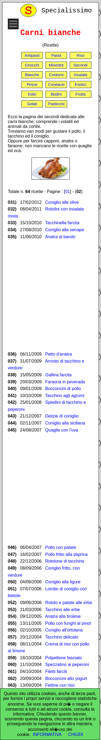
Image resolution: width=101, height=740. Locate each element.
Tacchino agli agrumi (65, 395)
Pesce (32, 84)
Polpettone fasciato (63, 657)
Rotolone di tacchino (64, 561)
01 (67, 191)
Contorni (56, 75)
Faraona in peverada (65, 382)
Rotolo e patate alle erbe (68, 602)
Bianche (32, 75)
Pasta (56, 55)
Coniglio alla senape (64, 229)
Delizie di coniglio (62, 416)
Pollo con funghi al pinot (68, 623)
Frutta (80, 94)
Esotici (80, 84)
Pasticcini (56, 104)
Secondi (81, 65)
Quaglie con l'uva (61, 430)
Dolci (32, 94)
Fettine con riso (60, 685)
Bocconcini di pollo (63, 388)
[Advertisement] (50, 295)
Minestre (56, 65)
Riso (81, 55)
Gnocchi (32, 65)
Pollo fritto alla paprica (66, 554)
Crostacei (56, 84)
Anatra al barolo (60, 236)
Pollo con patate (60, 547)
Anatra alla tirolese (63, 616)
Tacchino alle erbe (62, 609)
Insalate (80, 75)
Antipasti (32, 55)
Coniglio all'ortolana (64, 630)
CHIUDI (75, 734)
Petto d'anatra (58, 354)
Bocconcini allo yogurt (66, 678)
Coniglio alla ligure (63, 582)
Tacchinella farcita (62, 222)
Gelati (32, 104)
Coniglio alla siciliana (65, 423)
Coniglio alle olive (62, 202)
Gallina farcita (58, 375)
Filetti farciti (56, 671)
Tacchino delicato (61, 637)
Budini (56, 94)
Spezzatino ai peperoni (67, 664)
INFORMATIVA (47, 734)
